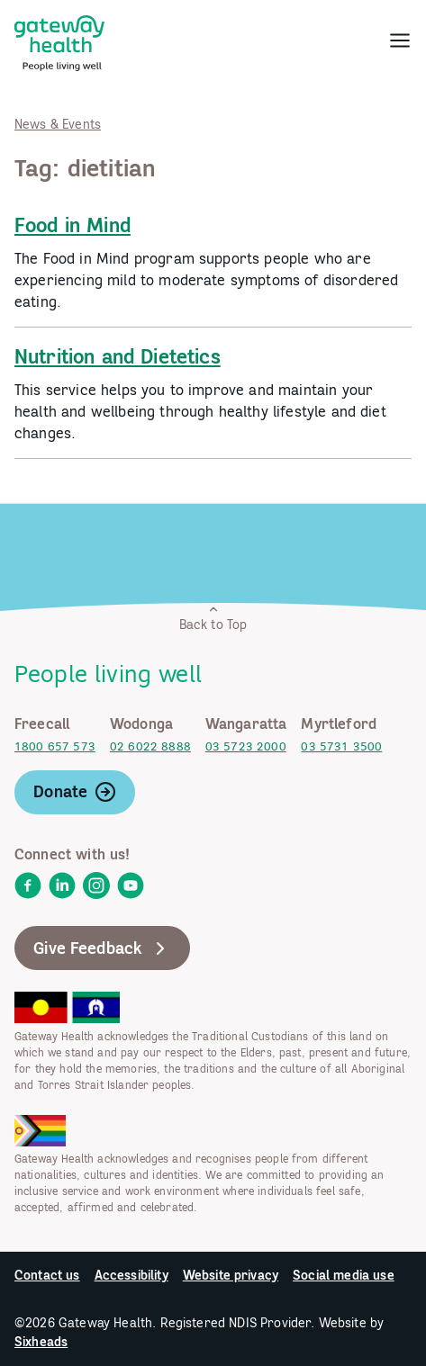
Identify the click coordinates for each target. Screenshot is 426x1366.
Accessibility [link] (131, 1275)
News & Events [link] (57, 124)
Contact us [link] (47, 1275)
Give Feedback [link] (102, 948)
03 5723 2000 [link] (245, 746)
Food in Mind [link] (72, 225)
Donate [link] (74, 792)
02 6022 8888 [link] (150, 746)
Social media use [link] (343, 1275)
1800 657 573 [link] (54, 746)
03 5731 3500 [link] (341, 746)
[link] (59, 40)
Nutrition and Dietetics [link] (117, 356)
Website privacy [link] (230, 1275)
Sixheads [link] (41, 1342)
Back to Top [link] (213, 618)
